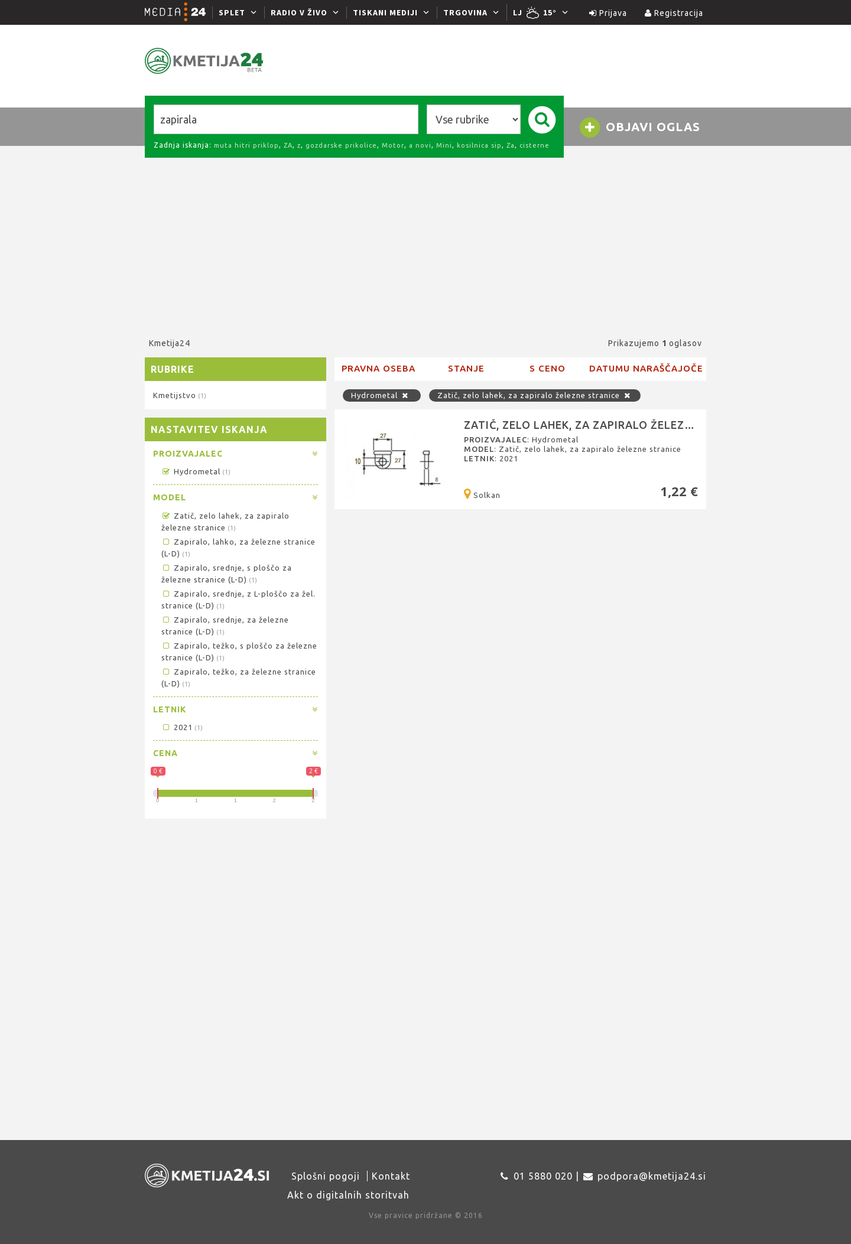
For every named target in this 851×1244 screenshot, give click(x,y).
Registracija (674, 13)
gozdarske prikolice (341, 145)
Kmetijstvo (179, 395)
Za (510, 145)
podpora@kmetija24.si (651, 1176)
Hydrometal (195, 471)
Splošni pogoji (325, 1176)
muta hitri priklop (246, 145)
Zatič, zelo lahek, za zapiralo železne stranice (534, 395)
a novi (420, 145)
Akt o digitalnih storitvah (348, 1195)
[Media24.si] (178, 12)
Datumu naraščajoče (646, 368)
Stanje (466, 368)
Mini (444, 145)
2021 (181, 727)
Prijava (608, 13)
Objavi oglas (639, 127)
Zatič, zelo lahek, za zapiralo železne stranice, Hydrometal (651, 425)
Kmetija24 (169, 343)
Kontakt (391, 1176)
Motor (393, 145)
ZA (288, 145)
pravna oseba (378, 368)
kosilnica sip (479, 145)
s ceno (548, 368)
